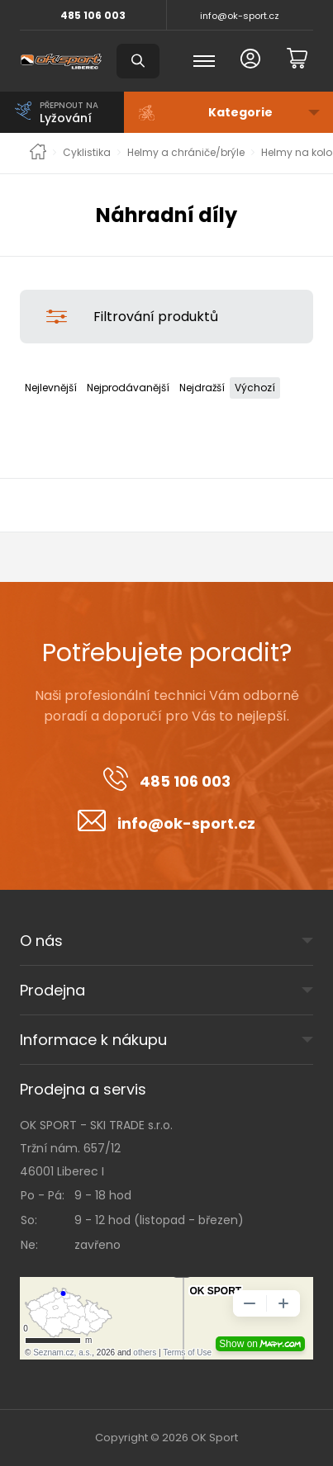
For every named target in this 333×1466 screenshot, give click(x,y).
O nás (41, 940)
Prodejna (52, 990)
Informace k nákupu (93, 1039)
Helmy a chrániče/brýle (186, 152)
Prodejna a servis (83, 1089)
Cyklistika (87, 152)
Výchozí (255, 388)
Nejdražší (202, 388)
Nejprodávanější (128, 388)
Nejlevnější (51, 388)
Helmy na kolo (296, 152)
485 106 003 (93, 15)
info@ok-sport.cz (239, 15)
